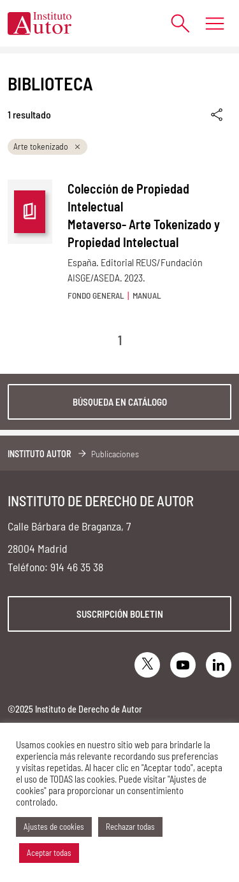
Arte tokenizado (47, 146)
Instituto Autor (39, 453)
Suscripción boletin (119, 614)
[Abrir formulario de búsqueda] (174, 23)
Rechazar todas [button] (130, 827)
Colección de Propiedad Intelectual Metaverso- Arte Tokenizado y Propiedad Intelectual (144, 215)
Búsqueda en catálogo (120, 402)
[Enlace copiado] (217, 115)
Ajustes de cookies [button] (54, 827)
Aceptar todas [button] (49, 853)
